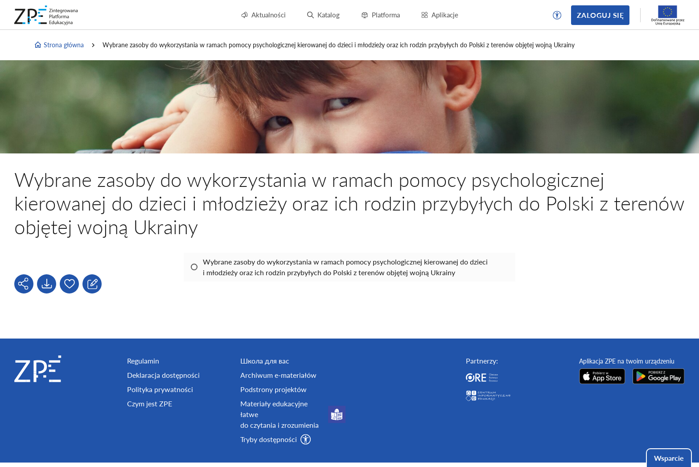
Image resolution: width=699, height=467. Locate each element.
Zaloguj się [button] (600, 15)
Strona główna (59, 45)
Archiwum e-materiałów (278, 375)
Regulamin (143, 360)
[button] (557, 15)
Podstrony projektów (273, 389)
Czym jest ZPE (149, 403)
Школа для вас (264, 360)
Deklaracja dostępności (163, 375)
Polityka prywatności (160, 389)
